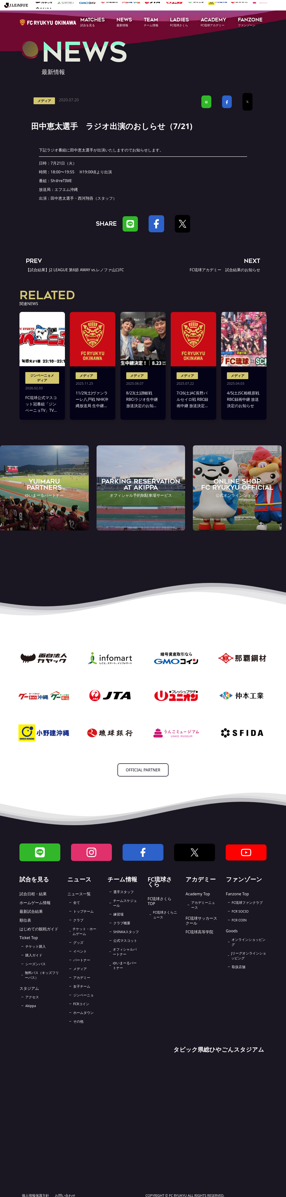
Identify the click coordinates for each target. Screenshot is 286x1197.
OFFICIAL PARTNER (143, 770)
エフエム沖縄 (66, 189)
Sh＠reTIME (61, 180)
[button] (92, 22)
